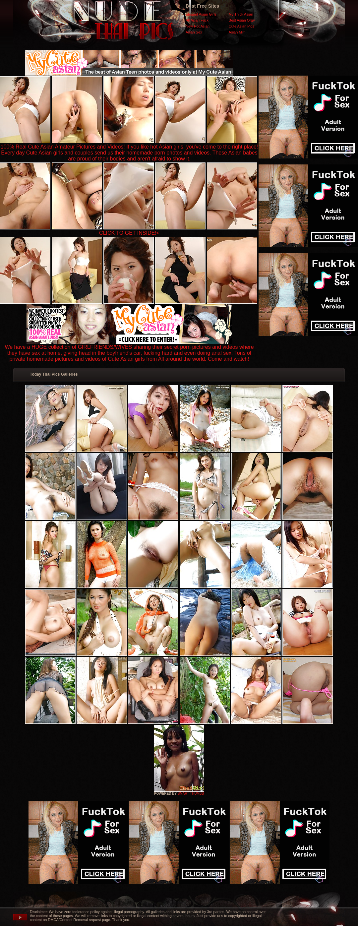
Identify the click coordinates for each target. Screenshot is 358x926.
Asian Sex (194, 32)
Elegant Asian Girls (201, 14)
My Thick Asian (241, 14)
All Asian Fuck (197, 20)
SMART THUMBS (191, 793)
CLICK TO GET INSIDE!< (129, 233)
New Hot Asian (197, 26)
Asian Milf (237, 32)
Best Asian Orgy (242, 20)
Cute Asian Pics (241, 26)
